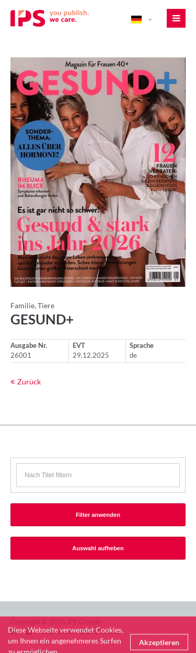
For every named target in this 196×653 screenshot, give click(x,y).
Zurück (29, 381)
